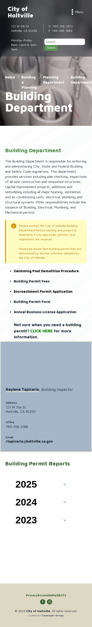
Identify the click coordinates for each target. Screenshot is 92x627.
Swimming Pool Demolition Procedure (46, 271)
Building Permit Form (32, 302)
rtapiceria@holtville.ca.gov (29, 441)
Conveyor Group (53, 615)
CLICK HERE (41, 331)
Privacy (32, 595)
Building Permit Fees (32, 281)
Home (10, 77)
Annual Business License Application (45, 312)
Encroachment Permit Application (43, 291)
